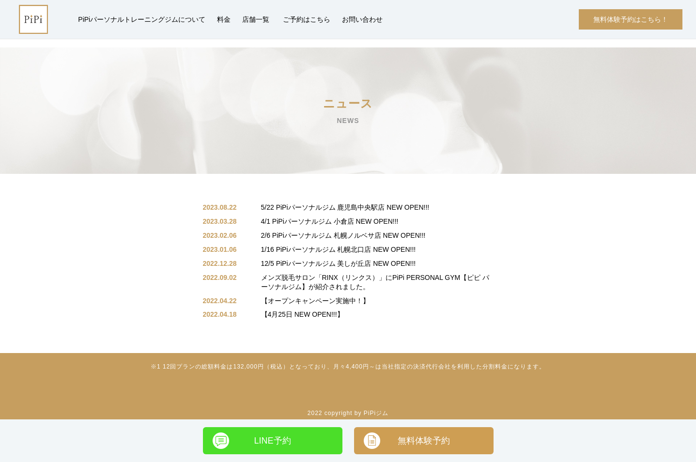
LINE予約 (272, 441)
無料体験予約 (424, 441)
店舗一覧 (255, 19)
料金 (224, 19)
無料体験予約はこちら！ (630, 19)
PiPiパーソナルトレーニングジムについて (141, 19)
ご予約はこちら (306, 19)
